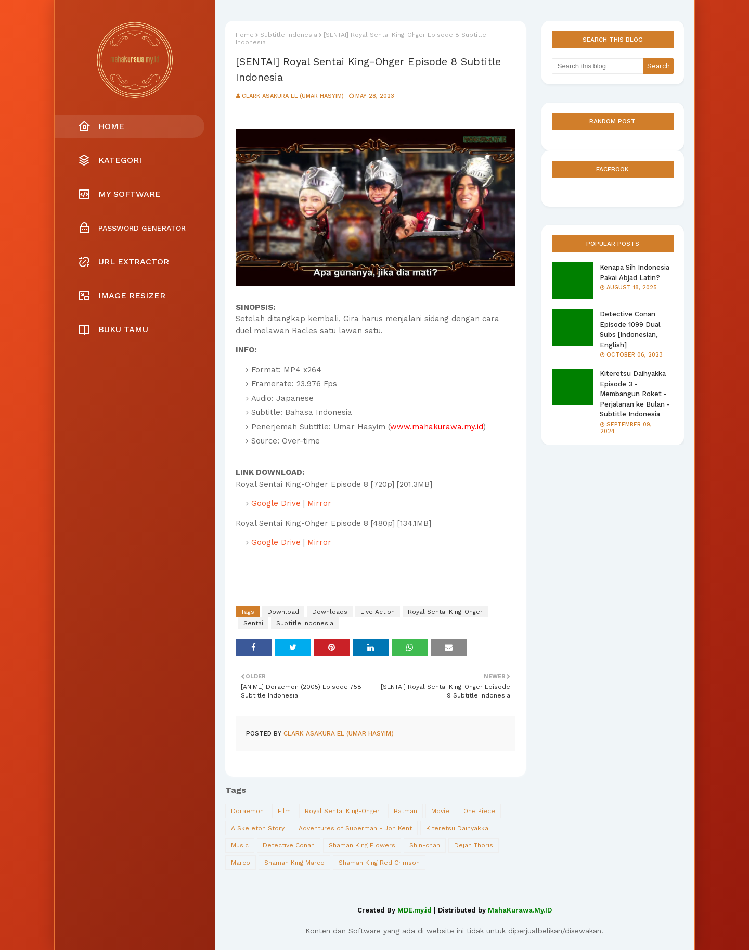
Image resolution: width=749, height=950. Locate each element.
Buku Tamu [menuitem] (113, 329)
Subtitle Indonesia (288, 35)
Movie (440, 811)
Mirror (319, 503)
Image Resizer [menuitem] (121, 295)
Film (284, 811)
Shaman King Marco (294, 862)
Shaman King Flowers (362, 845)
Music (240, 845)
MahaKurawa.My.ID (520, 910)
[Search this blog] (597, 66)
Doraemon (247, 811)
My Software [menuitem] (119, 194)
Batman (405, 811)
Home (245, 35)
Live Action (377, 611)
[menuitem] (135, 227)
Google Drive (276, 503)
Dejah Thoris (473, 845)
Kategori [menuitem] (109, 160)
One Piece (479, 811)
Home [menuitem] (101, 126)
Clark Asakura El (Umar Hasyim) (293, 96)
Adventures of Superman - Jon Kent (355, 828)
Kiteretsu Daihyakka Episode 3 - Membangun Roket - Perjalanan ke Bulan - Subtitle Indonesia (635, 394)
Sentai (253, 623)
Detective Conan (289, 845)
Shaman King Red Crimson (379, 862)
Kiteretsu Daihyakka (457, 828)
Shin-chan (424, 845)
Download (283, 611)
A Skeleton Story (258, 828)
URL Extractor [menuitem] (123, 262)
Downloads (329, 611)
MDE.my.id (414, 910)
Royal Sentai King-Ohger (445, 611)
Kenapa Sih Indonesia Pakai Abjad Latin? (634, 272)
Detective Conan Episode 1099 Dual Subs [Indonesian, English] (630, 329)
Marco (240, 862)
